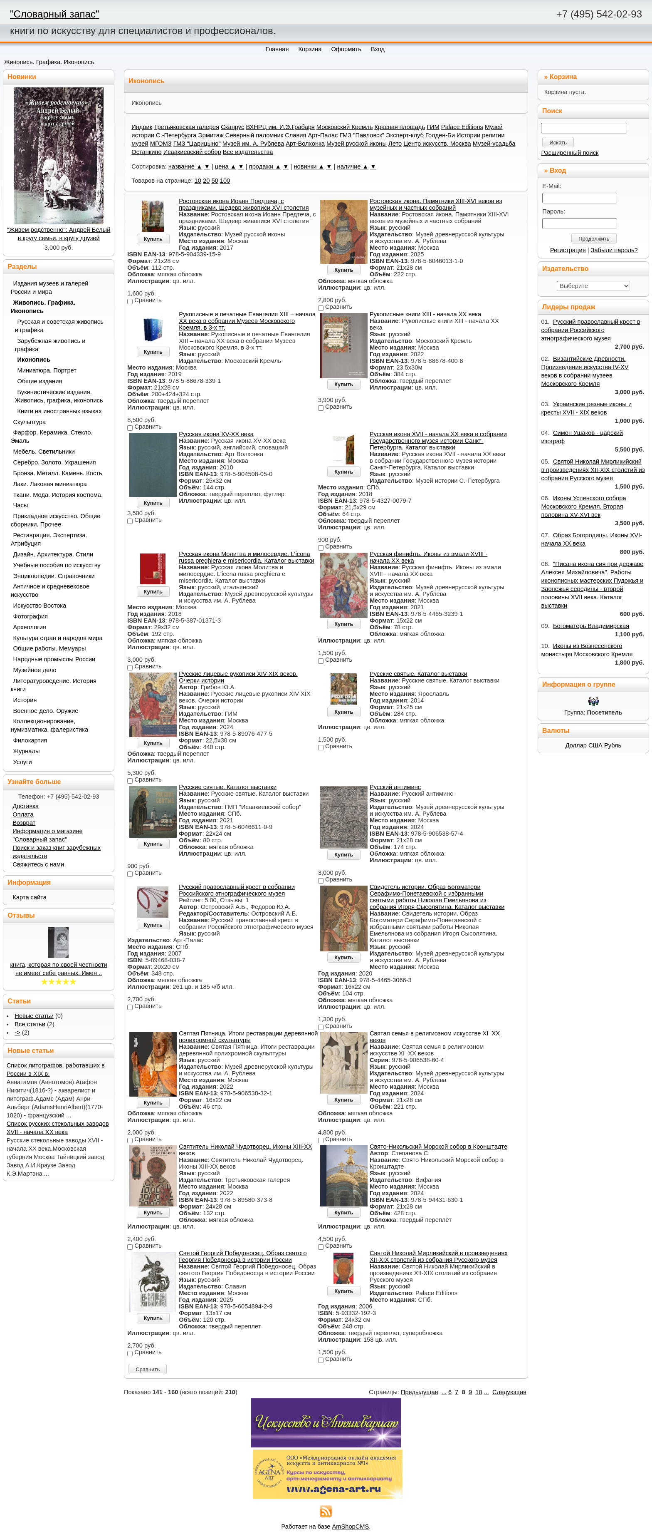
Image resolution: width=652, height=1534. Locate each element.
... (444, 1392)
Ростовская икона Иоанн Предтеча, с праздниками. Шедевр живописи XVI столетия (244, 204)
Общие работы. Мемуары (49, 648)
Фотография (30, 616)
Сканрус (232, 127)
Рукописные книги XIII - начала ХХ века (425, 314)
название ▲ (185, 166)
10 (198, 180)
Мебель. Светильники (44, 451)
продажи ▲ (265, 166)
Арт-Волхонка (305, 143)
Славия (295, 135)
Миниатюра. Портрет (47, 370)
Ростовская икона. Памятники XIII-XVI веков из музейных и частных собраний (436, 204)
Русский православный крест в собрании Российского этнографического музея (237, 890)
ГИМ (433, 127)
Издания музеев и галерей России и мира (50, 287)
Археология (29, 627)
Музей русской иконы (356, 143)
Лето (395, 143)
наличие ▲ (353, 166)
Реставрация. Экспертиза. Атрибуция (49, 539)
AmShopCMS (350, 1526)
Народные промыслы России (54, 659)
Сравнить (148, 1369)
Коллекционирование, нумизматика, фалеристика (49, 725)
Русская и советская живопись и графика (59, 325)
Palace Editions (462, 127)
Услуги (22, 762)
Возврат (23, 822)
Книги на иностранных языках (59, 411)
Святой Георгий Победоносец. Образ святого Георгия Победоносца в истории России (243, 1256)
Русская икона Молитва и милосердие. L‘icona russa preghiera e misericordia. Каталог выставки (246, 557)
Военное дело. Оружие (46, 710)
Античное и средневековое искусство (50, 590)
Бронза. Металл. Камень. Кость (57, 473)
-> (17, 1032)
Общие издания (39, 381)
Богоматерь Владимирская (591, 626)
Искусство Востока (40, 605)
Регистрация (568, 250)
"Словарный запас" (54, 14)
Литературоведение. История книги (53, 685)
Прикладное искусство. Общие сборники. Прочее (56, 520)
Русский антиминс (395, 787)
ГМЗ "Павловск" (361, 135)
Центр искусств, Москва (437, 143)
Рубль (612, 745)
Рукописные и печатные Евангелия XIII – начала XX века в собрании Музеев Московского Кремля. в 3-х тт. (247, 321)
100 (225, 180)
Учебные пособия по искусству (57, 565)
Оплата (22, 814)
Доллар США (584, 745)
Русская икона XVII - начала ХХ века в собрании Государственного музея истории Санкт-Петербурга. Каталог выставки (438, 441)
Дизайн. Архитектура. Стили (53, 554)
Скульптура (29, 422)
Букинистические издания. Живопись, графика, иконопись (59, 396)
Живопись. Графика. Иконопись (49, 62)
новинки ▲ (309, 166)
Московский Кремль (344, 127)
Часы (20, 505)
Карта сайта (29, 897)
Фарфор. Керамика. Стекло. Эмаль (52, 436)
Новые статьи (34, 1016)
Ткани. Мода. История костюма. (58, 494)
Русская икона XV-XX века (216, 434)
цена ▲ (225, 166)
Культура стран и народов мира (58, 638)
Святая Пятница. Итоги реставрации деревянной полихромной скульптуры (248, 1036)
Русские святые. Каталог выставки (418, 673)
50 (214, 180)
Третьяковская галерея (186, 127)
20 (206, 180)
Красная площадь (399, 127)
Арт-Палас (323, 135)
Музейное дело (35, 670)
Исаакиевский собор (192, 152)
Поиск (552, 110)
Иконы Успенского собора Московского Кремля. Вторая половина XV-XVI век (583, 506)
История (25, 700)
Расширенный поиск (569, 152)
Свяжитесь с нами (38, 864)
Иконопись (33, 359)
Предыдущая (419, 1392)
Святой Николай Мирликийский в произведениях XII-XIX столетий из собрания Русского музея (439, 1256)
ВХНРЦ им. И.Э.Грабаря (280, 127)
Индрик (141, 127)
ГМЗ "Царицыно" (197, 143)
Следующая (509, 1392)
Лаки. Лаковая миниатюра (50, 484)
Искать (558, 142)
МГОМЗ (161, 143)
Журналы (26, 751)
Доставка (25, 806)
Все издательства (248, 152)
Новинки (21, 76)
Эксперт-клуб (405, 135)
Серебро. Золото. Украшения (54, 462)
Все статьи (30, 1024)
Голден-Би (440, 135)
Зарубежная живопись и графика (50, 345)
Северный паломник (254, 135)
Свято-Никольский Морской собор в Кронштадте (438, 1146)
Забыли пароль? (614, 250)
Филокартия (30, 740)
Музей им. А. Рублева (253, 143)
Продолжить (593, 239)
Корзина (563, 76)
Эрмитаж (210, 135)
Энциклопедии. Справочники (54, 576)
